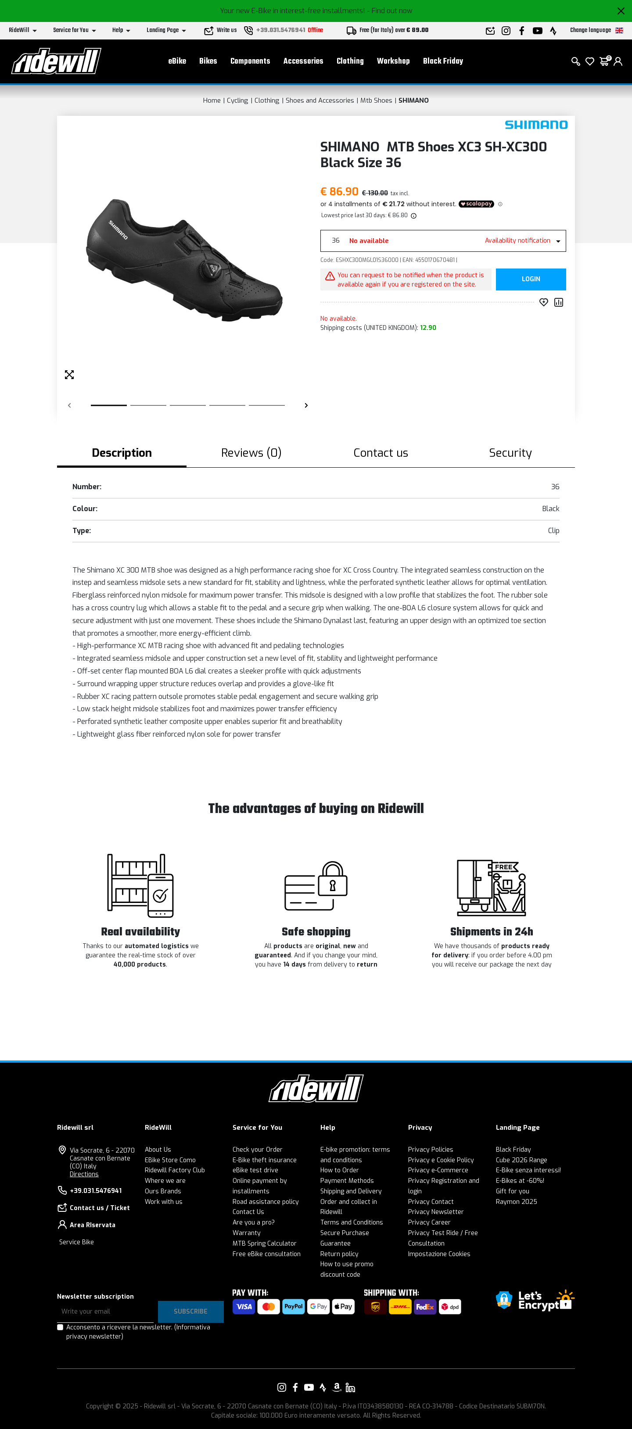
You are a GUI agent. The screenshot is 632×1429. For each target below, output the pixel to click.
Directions (84, 1174)
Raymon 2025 (516, 1202)
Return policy (339, 1254)
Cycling (237, 100)
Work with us (164, 1202)
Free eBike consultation (267, 1254)
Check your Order (258, 1150)
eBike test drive (255, 1170)
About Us (158, 1150)
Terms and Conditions (351, 1222)
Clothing (350, 61)
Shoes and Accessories (320, 100)
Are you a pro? (254, 1222)
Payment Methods (347, 1181)
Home (212, 100)
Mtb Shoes (376, 100)
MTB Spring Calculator (265, 1243)
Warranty (247, 1233)
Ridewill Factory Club (175, 1170)
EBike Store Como (170, 1160)
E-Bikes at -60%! (520, 1181)
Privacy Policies (430, 1150)
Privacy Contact (431, 1202)
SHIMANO (414, 100)
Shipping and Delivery (351, 1191)
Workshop (393, 61)
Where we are (165, 1181)
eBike (177, 61)
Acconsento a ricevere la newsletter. (138, 1332)
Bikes (208, 61)
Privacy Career (429, 1222)
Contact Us (248, 1212)
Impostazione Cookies (439, 1254)
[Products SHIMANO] (537, 125)
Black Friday (443, 61)
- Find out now (390, 10)
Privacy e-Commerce (438, 1170)
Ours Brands (163, 1191)
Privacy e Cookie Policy (441, 1160)
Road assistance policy (266, 1202)
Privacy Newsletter (436, 1212)
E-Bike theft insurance (265, 1160)
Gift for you (512, 1191)
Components (250, 61)
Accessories (303, 61)
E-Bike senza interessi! (528, 1170)
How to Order (339, 1170)
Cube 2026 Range (521, 1160)
